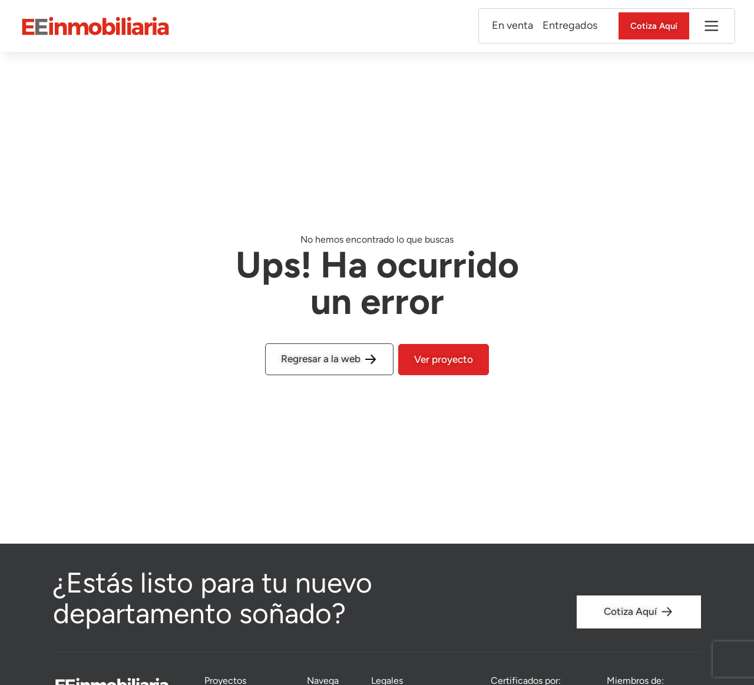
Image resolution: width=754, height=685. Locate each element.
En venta (503, 25)
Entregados (561, 25)
